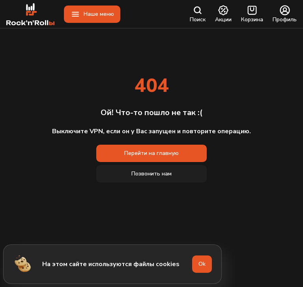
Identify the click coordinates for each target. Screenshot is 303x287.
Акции (223, 14)
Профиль (285, 14)
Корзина (252, 14)
